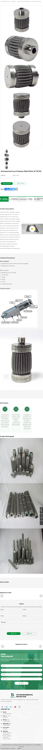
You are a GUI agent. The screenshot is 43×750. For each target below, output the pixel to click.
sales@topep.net (7, 713)
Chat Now (20, 183)
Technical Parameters (13, 199)
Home (8, 1)
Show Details (29, 199)
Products (13, 1)
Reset (29, 633)
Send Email (6, 183)
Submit (13, 633)
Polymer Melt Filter (36, 1)
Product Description (4, 199)
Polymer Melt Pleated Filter (24, 1)
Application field (38, 199)
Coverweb (12, 748)
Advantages (21, 199)
